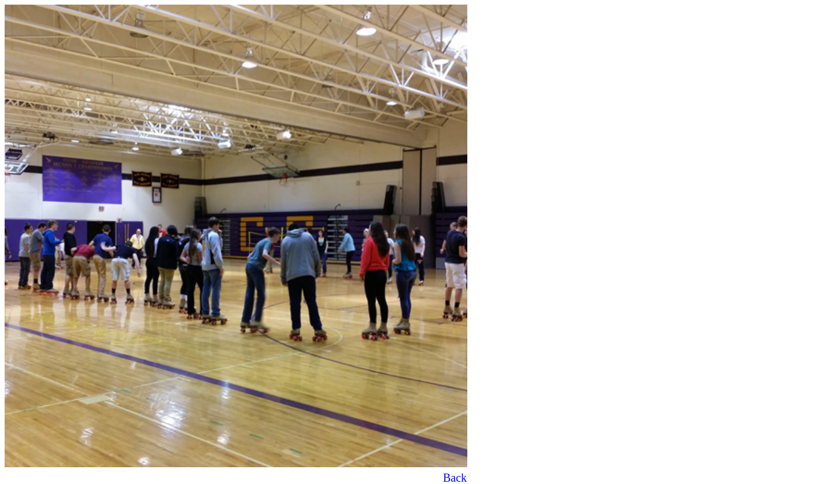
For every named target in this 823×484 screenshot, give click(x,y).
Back (455, 477)
